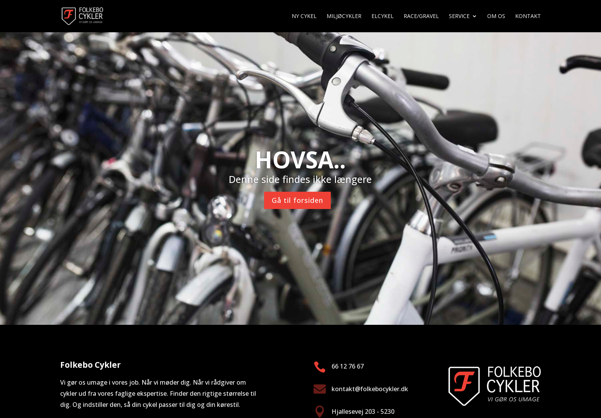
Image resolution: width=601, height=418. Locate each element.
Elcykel (382, 16)
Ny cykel (304, 16)
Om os (496, 16)
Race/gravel (421, 16)
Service (459, 16)
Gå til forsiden (297, 200)
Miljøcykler (344, 16)
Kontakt (528, 16)
